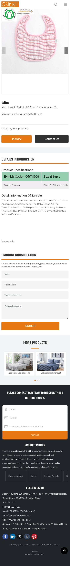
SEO (42, 554)
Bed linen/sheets (51, 476)
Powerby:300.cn (32, 554)
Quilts (33, 476)
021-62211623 (13, 507)
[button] (66, 50)
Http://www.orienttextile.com (16, 520)
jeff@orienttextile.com (20, 515)
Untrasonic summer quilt (51, 373)
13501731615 (16, 511)
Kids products (21, 128)
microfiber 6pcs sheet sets (19, 373)
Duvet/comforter (15, 476)
